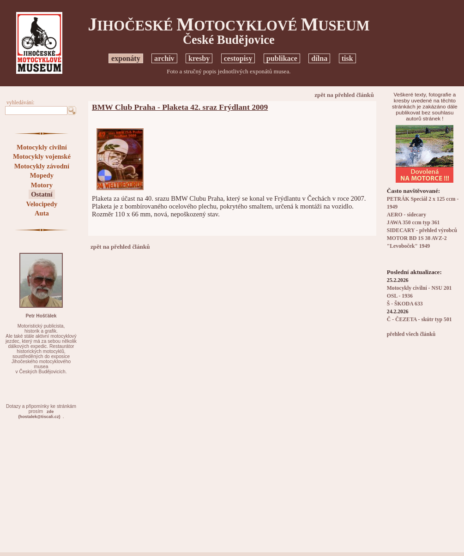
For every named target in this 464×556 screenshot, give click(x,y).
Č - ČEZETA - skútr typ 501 (419, 320)
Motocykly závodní (41, 166)
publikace (281, 58)
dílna (319, 58)
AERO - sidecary (406, 215)
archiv (164, 58)
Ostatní (41, 194)
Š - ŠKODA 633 (405, 304)
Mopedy (42, 175)
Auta (42, 213)
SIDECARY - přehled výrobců (422, 230)
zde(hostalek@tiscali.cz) (39, 414)
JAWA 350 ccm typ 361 (413, 223)
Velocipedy (41, 204)
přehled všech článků (411, 334)
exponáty (125, 58)
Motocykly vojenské (42, 156)
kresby (199, 58)
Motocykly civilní (42, 147)
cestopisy (238, 58)
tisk (347, 58)
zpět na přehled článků (344, 94)
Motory (42, 185)
